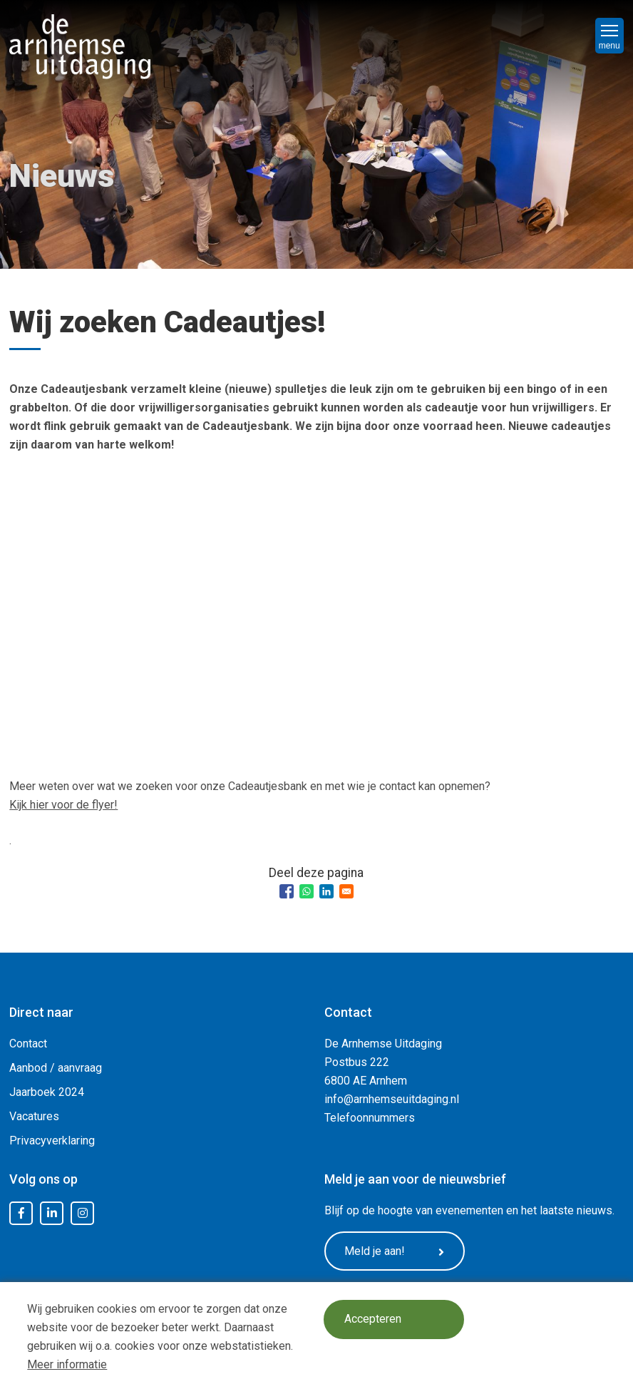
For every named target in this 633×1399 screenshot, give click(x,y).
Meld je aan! (395, 1251)
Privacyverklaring (52, 1140)
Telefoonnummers (369, 1117)
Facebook (21, 1213)
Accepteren (372, 1319)
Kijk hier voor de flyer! (63, 804)
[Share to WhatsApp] (306, 891)
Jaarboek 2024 (46, 1092)
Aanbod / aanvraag (55, 1068)
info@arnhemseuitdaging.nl (391, 1099)
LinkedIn (52, 1213)
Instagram (83, 1213)
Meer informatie (67, 1364)
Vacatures (34, 1116)
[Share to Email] (346, 891)
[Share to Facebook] (286, 891)
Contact (28, 1043)
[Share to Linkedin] (326, 891)
